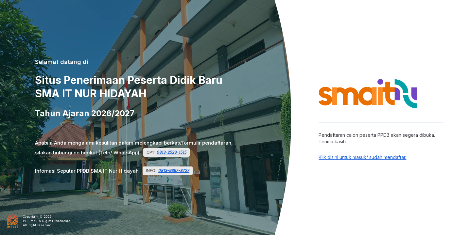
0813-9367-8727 (173, 170)
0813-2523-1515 (171, 152)
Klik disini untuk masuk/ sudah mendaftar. (362, 157)
